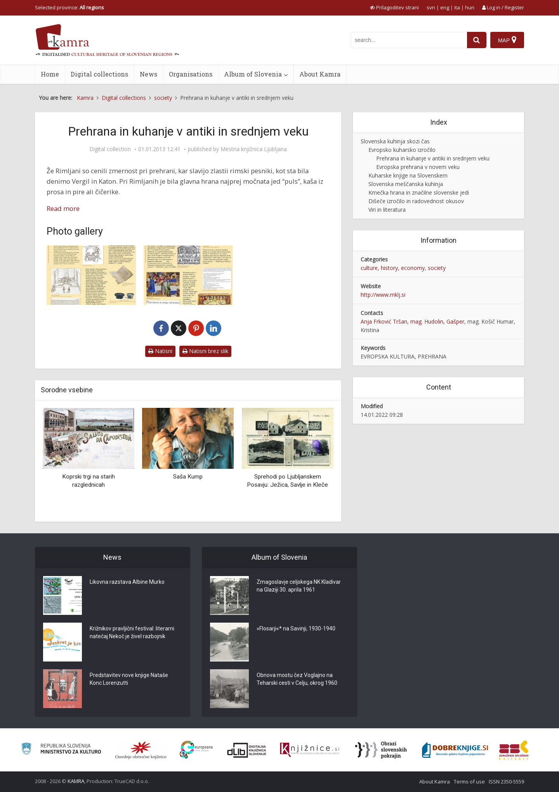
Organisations (190, 74)
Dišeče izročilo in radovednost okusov (416, 201)
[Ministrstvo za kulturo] (61, 750)
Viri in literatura (387, 209)
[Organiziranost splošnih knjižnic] (141, 750)
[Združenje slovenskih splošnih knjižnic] (310, 750)
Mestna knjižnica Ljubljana (253, 149)
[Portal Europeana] (196, 750)
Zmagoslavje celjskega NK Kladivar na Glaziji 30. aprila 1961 (299, 586)
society (437, 268)
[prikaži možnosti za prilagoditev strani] (394, 7)
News (148, 74)
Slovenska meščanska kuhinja (405, 184)
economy (413, 268)
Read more (63, 208)
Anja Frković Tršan (384, 321)
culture (369, 268)
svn (431, 7)
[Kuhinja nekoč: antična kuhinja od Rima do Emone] (91, 275)
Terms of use (469, 781)
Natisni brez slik (205, 351)
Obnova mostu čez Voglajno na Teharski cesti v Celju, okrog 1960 (297, 679)
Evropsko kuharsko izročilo (402, 149)
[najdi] (476, 40)
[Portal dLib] (247, 750)
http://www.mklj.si (383, 294)
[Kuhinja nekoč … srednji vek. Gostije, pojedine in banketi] (188, 275)
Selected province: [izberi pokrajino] (69, 7)
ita (457, 7)
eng (444, 7)
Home (50, 74)
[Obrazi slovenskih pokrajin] (381, 750)
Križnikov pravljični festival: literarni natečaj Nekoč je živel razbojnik (132, 632)
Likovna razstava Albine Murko (127, 582)
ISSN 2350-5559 (506, 781)
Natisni (160, 351)
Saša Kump (188, 476)
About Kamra (319, 74)
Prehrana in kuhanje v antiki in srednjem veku (433, 158)
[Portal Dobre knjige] (455, 750)
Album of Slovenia (253, 74)
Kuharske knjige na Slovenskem (408, 175)
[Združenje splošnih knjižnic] (513, 750)
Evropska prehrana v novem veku (418, 167)
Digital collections (99, 74)
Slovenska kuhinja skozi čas (395, 141)
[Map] (507, 40)
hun (469, 7)
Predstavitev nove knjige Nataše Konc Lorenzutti (129, 679)
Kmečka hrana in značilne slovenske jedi (418, 192)
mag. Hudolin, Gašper (437, 321)
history (389, 268)
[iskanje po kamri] (409, 40)
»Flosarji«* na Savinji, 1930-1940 (296, 628)
